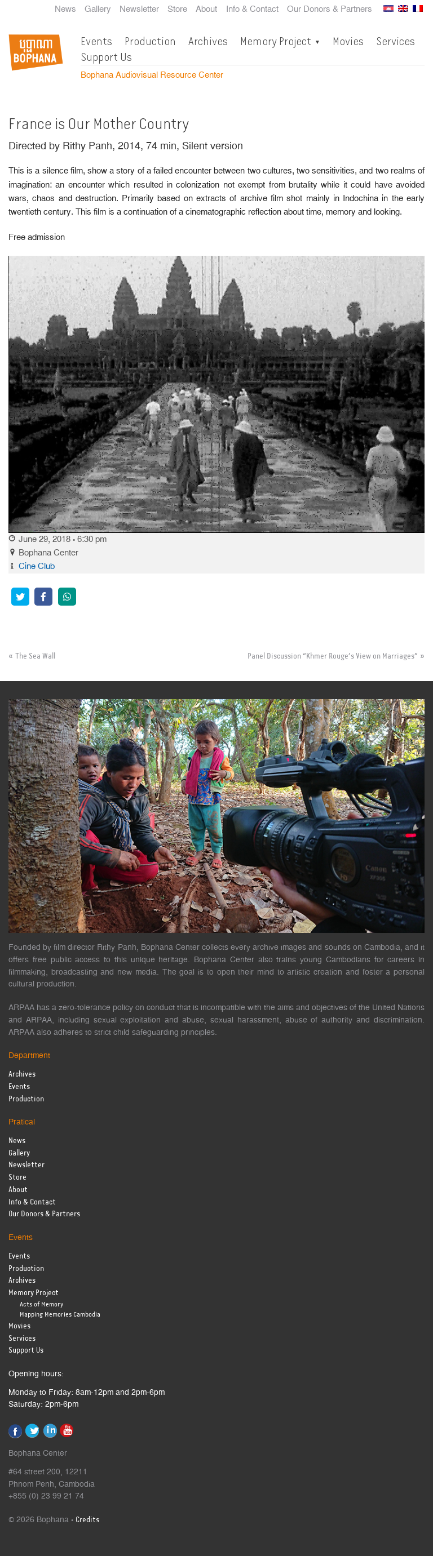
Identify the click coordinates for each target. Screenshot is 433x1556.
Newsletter (139, 9)
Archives (208, 41)
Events (96, 41)
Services (395, 41)
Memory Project (275, 41)
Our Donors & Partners (329, 9)
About (206, 9)
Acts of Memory (41, 1304)
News (65, 9)
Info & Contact (252, 9)
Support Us (106, 57)
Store (177, 9)
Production (150, 41)
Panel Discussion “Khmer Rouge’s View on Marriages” (333, 656)
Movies (348, 41)
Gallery (98, 9)
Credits (87, 1520)
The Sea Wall (35, 656)
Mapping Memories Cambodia (60, 1315)
